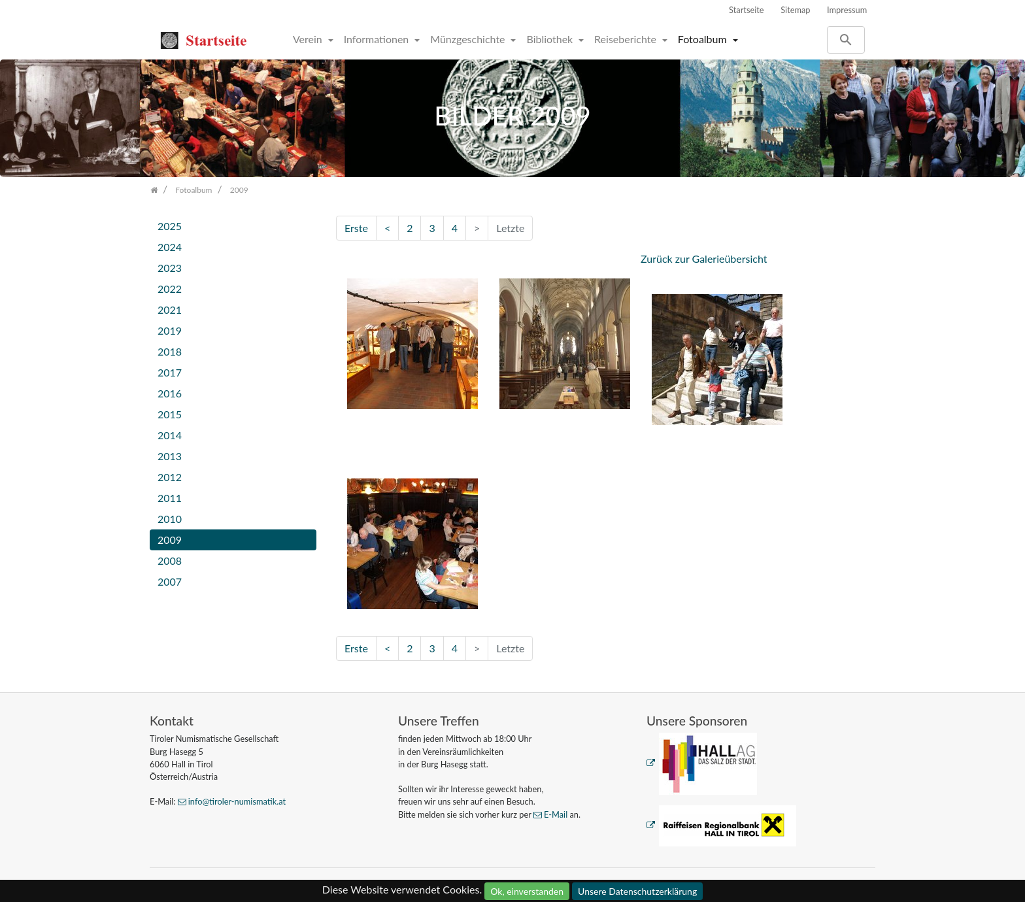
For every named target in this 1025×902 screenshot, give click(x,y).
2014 (170, 435)
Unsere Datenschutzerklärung (637, 891)
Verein (309, 39)
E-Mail (555, 814)
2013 (170, 456)
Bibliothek (550, 39)
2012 (170, 477)
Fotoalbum (704, 39)
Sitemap (795, 10)
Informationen (378, 39)
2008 (170, 560)
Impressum (847, 10)
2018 (170, 351)
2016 (170, 393)
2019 (170, 330)
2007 (170, 581)
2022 (170, 288)
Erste (356, 228)
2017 (170, 372)
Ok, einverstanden (526, 891)
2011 (170, 498)
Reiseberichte (626, 39)
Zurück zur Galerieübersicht (704, 258)
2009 (170, 539)
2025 (170, 226)
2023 (170, 267)
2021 (170, 309)
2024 (170, 247)
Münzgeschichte (468, 39)
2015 (170, 414)
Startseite (746, 10)
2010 (170, 518)
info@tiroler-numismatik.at (237, 801)
